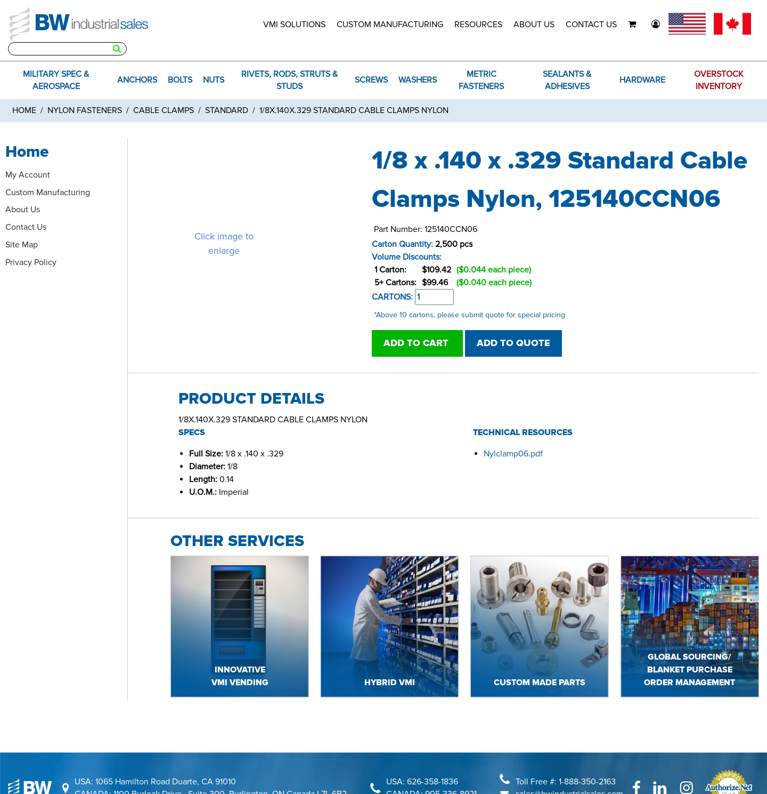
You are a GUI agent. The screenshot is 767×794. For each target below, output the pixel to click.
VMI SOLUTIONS (294, 24)
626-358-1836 (432, 781)
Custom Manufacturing (47, 192)
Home (24, 110)
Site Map (21, 244)
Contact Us (25, 227)
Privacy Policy (30, 262)
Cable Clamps (163, 110)
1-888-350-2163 (587, 781)
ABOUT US (533, 24)
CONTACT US (591, 24)
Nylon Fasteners (84, 110)
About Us (22, 209)
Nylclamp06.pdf (513, 453)
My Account (27, 175)
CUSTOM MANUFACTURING (390, 24)
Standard (226, 110)
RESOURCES (478, 24)
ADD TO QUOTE (513, 343)
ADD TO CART (417, 343)
